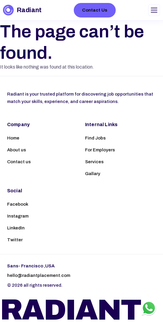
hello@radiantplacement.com (38, 275)
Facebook (17, 204)
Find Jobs (95, 138)
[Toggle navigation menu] (154, 10)
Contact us (19, 161)
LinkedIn (16, 228)
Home (13, 138)
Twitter (15, 239)
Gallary (92, 173)
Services (94, 161)
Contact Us (94, 10)
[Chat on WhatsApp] (149, 308)
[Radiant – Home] (22, 10)
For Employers (100, 149)
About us (16, 149)
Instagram (18, 216)
